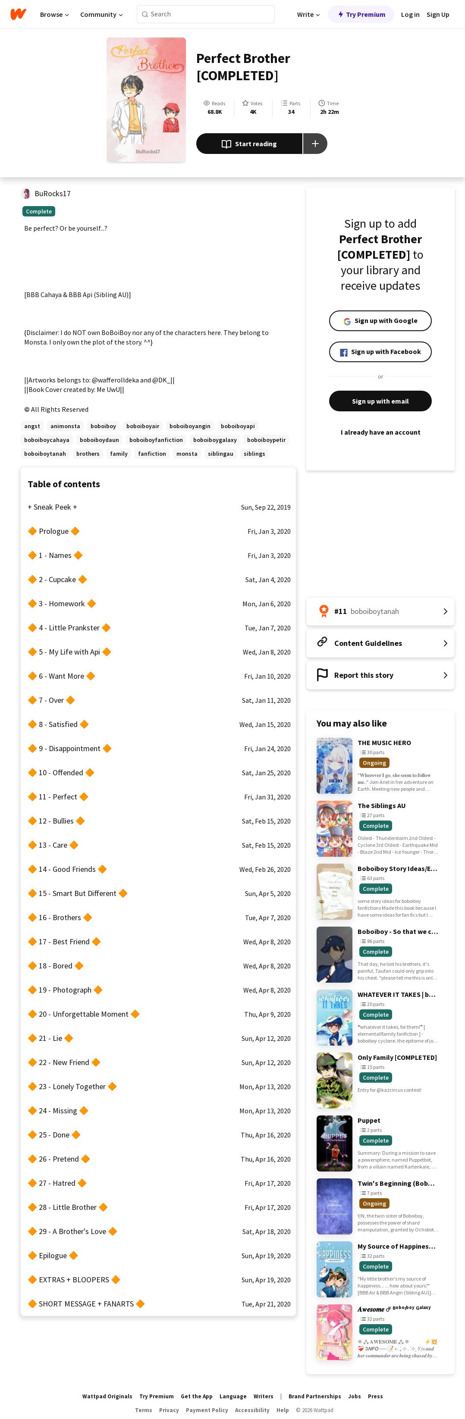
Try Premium (361, 14)
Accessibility (252, 1410)
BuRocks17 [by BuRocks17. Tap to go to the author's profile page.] (53, 193)
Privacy (169, 1410)
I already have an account (380, 432)
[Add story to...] (315, 143)
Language (233, 1396)
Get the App (197, 1396)
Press (375, 1396)
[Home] (18, 14)
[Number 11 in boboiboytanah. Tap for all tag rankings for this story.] (380, 611)
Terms (143, 1410)
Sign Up (438, 14)
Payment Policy (207, 1410)
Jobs (354, 1396)
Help (282, 1410)
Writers (263, 1396)
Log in (410, 14)
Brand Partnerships (315, 1396)
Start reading (249, 144)
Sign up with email (380, 401)
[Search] (145, 14)
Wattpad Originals (107, 1396)
